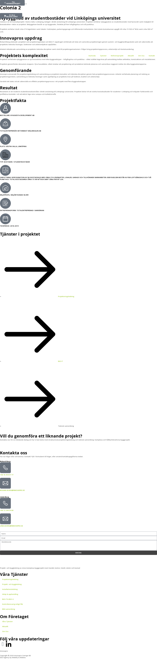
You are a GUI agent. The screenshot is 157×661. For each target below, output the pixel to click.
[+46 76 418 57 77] (5, 467)
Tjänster (103, 56)
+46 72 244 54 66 (6, 510)
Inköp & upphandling (10, 594)
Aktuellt (131, 56)
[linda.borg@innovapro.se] (5, 518)
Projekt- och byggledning (12, 584)
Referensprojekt (117, 56)
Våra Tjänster (7, 621)
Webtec (23, 657)
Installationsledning (10, 589)
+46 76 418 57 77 (6, 475)
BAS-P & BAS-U (8, 599)
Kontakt (152, 56)
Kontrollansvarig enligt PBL (12, 604)
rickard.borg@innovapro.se (12, 490)
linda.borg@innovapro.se (11, 526)
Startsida (92, 56)
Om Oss (141, 56)
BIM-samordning (8, 609)
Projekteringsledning (10, 579)
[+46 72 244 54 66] (5, 503)
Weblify (15, 657)
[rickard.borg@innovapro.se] (5, 483)
